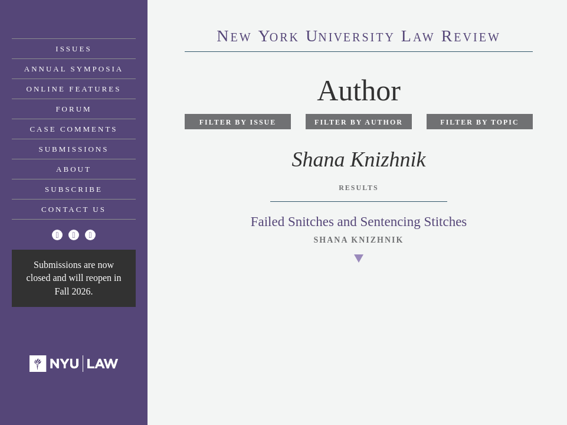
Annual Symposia (73, 68)
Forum (73, 108)
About (73, 169)
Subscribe (74, 189)
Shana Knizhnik (359, 240)
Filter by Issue (238, 122)
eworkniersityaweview (359, 37)
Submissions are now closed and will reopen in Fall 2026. (74, 278)
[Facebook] (73, 235)
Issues (73, 48)
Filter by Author (358, 122)
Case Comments (73, 129)
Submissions (74, 149)
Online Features (74, 88)
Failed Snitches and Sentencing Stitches (359, 221)
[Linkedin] (90, 235)
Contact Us (73, 209)
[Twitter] (57, 235)
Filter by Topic (479, 122)
